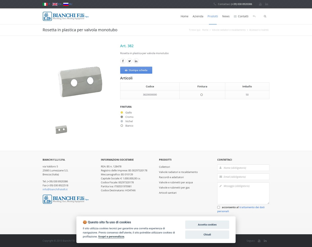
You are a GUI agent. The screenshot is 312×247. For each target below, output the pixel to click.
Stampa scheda (136, 70)
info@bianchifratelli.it (55, 189)
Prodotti (213, 16)
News (226, 16)
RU (67, 4)
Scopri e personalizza (111, 236)
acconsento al (241, 209)
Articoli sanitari (167, 192)
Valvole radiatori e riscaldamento (178, 172)
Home (184, 16)
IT (46, 4)
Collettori (164, 167)
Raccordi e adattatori (171, 177)
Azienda (198, 16)
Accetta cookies (207, 224)
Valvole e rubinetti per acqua (176, 182)
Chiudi (207, 234)
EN (56, 4)
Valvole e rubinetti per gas (174, 187)
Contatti (241, 16)
